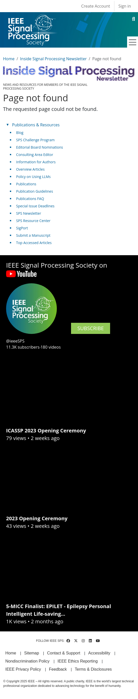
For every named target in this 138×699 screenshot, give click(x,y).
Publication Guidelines (34, 191)
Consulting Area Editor (34, 154)
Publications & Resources (36, 125)
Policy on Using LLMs (33, 176)
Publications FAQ (30, 198)
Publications (26, 184)
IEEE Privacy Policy (23, 669)
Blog (20, 132)
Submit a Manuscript (33, 235)
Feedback (58, 669)
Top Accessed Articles (34, 242)
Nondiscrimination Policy (27, 661)
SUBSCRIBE (90, 328)
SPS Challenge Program (35, 139)
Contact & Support (63, 653)
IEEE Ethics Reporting (78, 661)
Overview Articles (30, 169)
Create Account (95, 6)
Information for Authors (36, 161)
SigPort (22, 228)
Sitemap (31, 653)
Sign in (124, 6)
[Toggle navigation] (132, 42)
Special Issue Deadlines (35, 206)
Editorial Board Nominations (39, 147)
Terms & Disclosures (93, 669)
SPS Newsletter (28, 213)
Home (8, 59)
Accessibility (99, 653)
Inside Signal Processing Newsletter (53, 59)
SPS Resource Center (33, 220)
